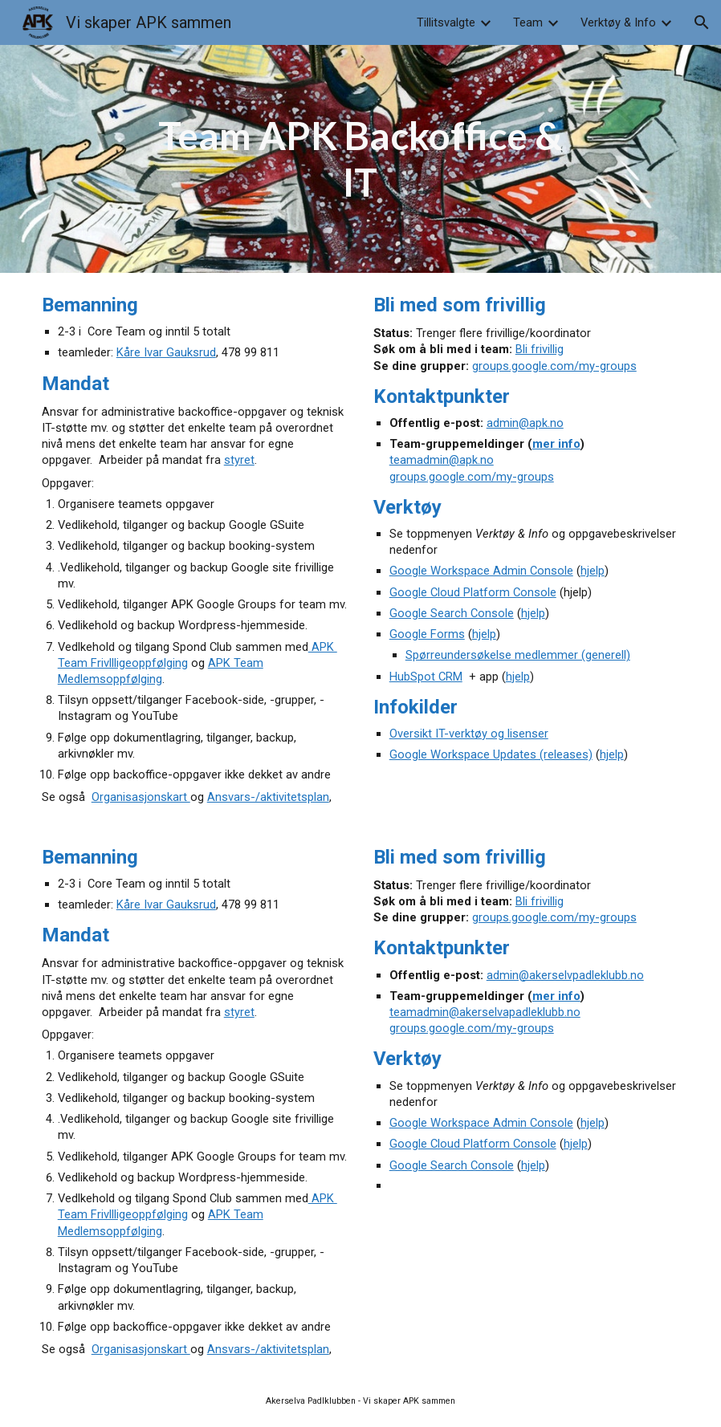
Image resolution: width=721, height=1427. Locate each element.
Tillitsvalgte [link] (446, 22)
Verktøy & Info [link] (618, 22)
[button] (701, 22)
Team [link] (528, 22)
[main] (360, 158)
